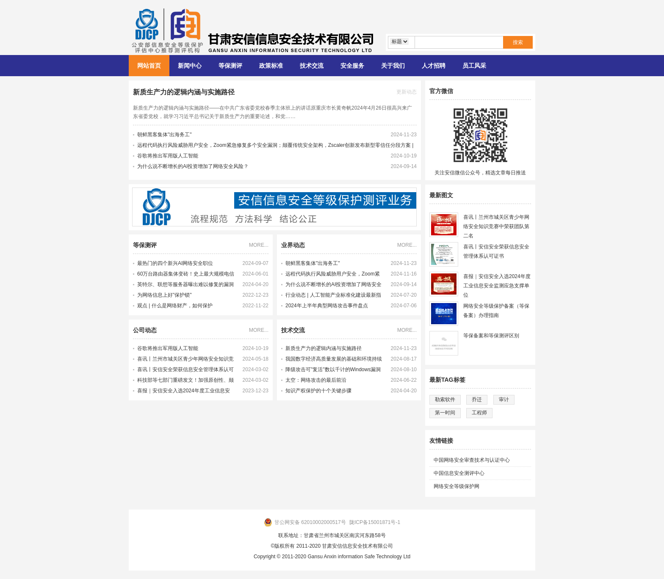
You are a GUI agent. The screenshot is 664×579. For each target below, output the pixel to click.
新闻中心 (190, 65)
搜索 (518, 42)
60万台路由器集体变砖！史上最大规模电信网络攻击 (185, 275)
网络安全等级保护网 (456, 486)
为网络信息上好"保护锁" (164, 295)
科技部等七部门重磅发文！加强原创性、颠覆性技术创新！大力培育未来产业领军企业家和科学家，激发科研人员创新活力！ (185, 381)
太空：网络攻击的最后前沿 (315, 380)
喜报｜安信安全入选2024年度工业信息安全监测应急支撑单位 (183, 392)
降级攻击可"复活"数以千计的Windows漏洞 (333, 369)
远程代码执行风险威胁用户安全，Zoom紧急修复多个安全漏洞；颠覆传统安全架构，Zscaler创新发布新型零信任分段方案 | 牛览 (333, 275)
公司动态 (145, 330)
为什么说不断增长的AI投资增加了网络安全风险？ (193, 166)
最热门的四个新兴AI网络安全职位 (175, 263)
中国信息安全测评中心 (459, 473)
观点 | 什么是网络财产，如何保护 (175, 306)
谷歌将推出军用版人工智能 (167, 156)
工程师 (479, 413)
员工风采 (474, 65)
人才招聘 (433, 65)
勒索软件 (445, 400)
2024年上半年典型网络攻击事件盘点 (326, 306)
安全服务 (352, 65)
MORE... (258, 245)
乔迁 (477, 400)
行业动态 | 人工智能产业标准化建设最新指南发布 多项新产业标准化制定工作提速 (333, 296)
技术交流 (312, 65)
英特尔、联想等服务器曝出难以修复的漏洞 (185, 284)
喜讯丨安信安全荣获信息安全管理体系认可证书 (185, 371)
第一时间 (445, 413)
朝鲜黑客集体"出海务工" (164, 135)
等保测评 (230, 65)
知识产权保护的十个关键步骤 (318, 391)
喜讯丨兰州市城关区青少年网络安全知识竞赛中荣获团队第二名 (185, 360)
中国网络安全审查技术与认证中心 (472, 460)
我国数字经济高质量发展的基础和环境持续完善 (333, 360)
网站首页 (149, 65)
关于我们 (393, 65)
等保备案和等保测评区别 (491, 336)
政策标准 (271, 65)
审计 (504, 400)
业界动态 (293, 245)
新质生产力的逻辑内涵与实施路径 (184, 92)
